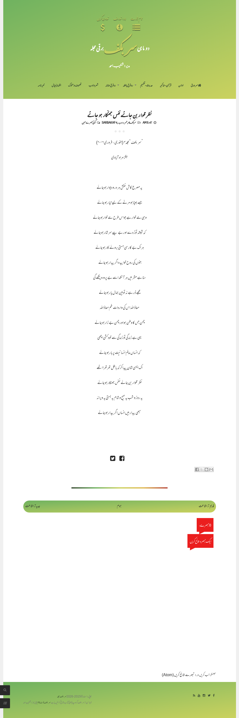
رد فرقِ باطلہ (128, 86)
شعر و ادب (93, 86)
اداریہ (180, 86)
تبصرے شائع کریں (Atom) (178, 675)
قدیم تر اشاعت (206, 506)
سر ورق (196, 86)
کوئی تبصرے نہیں (88, 122)
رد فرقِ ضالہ (110, 86)
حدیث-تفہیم (146, 86)
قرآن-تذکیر (165, 86)
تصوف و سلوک (74, 86)
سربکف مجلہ (62, 696)
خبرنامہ (41, 86)
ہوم (119, 506)
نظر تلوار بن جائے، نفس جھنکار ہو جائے (119, 115)
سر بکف (120, 48)
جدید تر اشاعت (32, 506)
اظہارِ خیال (56, 86)
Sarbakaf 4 (109, 122)
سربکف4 (132, 122)
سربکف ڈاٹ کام (44, 702)
